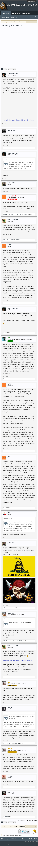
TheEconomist (19, 214)
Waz (9, 456)
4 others (21, 303)
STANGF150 (9, 303)
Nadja (4, 239)
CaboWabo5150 (12, 73)
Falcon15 (11, 607)
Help (30, 839)
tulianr (10, 147)
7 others (17, 239)
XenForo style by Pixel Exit (19, 844)
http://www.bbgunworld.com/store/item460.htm (17, 660)
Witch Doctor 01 (13, 220)
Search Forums (5, 17)
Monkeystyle (5, 839)
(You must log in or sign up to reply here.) (27, 820)
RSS (35, 839)
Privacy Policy (35, 841)
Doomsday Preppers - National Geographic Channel (18, 120)
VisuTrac (17, 743)
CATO (9, 245)
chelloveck (17, 451)
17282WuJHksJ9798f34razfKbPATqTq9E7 (12, 835)
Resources (26, 13)
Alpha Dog (5, 607)
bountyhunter (6, 816)
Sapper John (5, 214)
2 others (26, 214)
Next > (14, 69)
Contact (24, 839)
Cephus (7, 239)
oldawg (11, 239)
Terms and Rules (27, 841)
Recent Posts (14, 17)
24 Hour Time (14, 839)
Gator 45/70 (11, 183)
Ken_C (4, 451)
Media (16, 13)
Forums (6, 13)
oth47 (4, 332)
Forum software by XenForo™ (7, 844)
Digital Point (18, 842)
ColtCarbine (5, 147)
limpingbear (12, 130)
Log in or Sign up (32, 1)
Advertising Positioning (9, 842)
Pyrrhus (10, 776)
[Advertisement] (19, 47)
